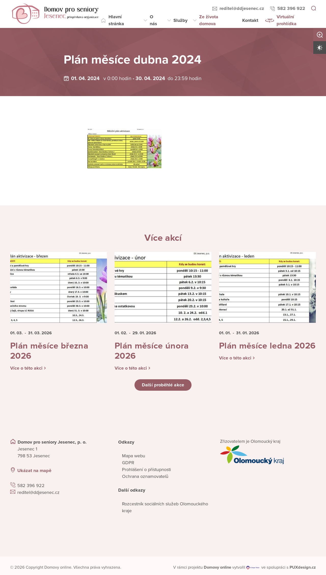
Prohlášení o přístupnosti (146, 471)
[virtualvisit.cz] (253, 569)
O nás (153, 20)
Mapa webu (133, 457)
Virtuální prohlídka (286, 20)
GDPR (128, 464)
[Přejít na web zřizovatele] (268, 456)
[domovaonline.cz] (217, 569)
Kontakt (250, 20)
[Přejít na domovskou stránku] (55, 14)
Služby (180, 20)
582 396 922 (291, 8)
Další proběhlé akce (163, 387)
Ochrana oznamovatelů (145, 478)
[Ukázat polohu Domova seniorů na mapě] (58, 513)
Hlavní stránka (116, 20)
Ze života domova (208, 20)
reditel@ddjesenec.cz (242, 8)
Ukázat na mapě (34, 472)
